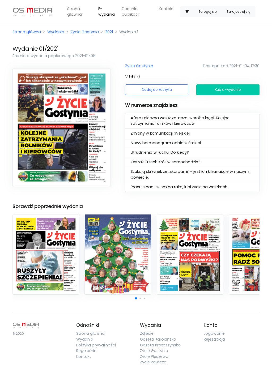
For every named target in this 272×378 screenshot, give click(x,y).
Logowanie (214, 333)
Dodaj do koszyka (157, 89)
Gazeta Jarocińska (158, 339)
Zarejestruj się (238, 11)
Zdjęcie (147, 333)
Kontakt (166, 8)
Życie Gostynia (85, 32)
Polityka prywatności (96, 345)
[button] (136, 298)
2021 (109, 32)
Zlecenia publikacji (130, 11)
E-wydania (106, 11)
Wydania (55, 32)
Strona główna (74, 11)
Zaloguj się (207, 11)
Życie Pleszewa (154, 356)
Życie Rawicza (153, 362)
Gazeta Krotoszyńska (160, 345)
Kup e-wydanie (228, 89)
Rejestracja (214, 339)
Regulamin (86, 350)
